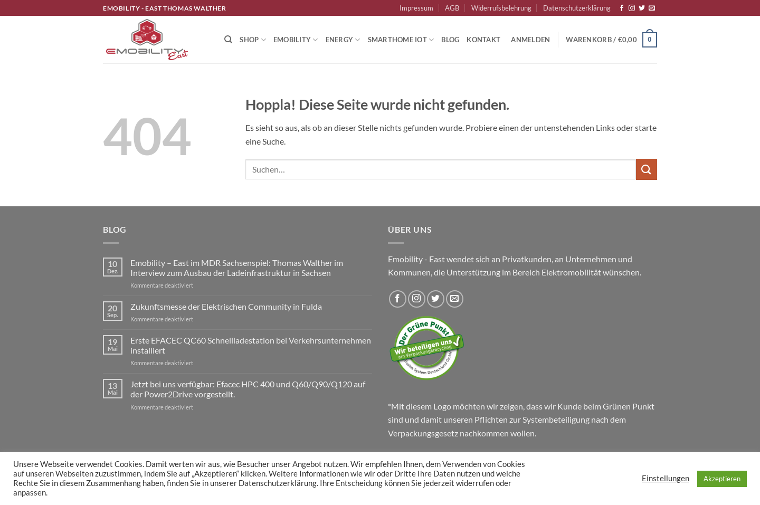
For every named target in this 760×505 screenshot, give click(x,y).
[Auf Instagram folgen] (632, 8)
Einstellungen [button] (665, 478)
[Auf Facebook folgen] (622, 8)
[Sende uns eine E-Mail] (652, 8)
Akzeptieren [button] (722, 478)
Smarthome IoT (401, 40)
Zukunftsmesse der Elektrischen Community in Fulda (226, 306)
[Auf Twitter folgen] (642, 8)
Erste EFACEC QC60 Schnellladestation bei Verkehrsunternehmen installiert (250, 345)
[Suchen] (228, 40)
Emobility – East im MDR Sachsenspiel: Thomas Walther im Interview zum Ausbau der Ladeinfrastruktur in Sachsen (236, 268)
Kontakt (483, 39)
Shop (252, 40)
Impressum (416, 8)
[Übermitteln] (646, 169)
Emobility (295, 40)
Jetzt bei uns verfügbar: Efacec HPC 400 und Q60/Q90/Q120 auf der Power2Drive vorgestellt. (247, 389)
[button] (530, 39)
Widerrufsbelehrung (501, 8)
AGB (452, 8)
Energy (343, 40)
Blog (450, 39)
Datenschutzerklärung (577, 8)
